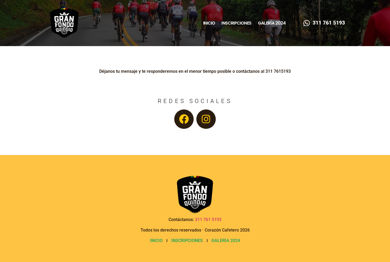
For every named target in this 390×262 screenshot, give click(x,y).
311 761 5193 (208, 219)
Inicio (209, 23)
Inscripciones (236, 23)
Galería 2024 (272, 23)
